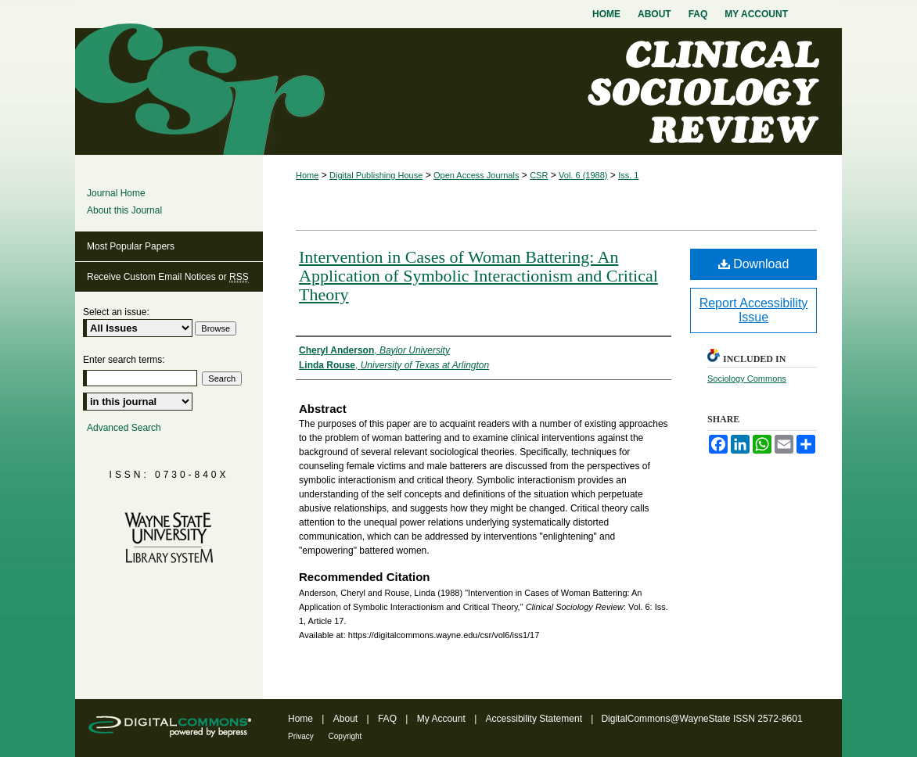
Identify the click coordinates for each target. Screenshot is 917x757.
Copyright (345, 736)
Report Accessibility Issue (753, 310)
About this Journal (124, 210)
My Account (442, 718)
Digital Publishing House (376, 175)
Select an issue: (116, 312)
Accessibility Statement (535, 718)
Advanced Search (124, 427)
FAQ (388, 718)
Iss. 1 (628, 175)
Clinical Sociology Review (458, 91)
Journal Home (116, 193)
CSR (539, 175)
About (347, 718)
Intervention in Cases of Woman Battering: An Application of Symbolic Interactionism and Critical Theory (478, 275)
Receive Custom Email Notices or (168, 277)
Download (753, 264)
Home (307, 175)
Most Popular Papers (130, 246)
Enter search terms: (124, 359)
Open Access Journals (476, 175)
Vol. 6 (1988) (583, 175)
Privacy (302, 736)
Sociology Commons (746, 378)
